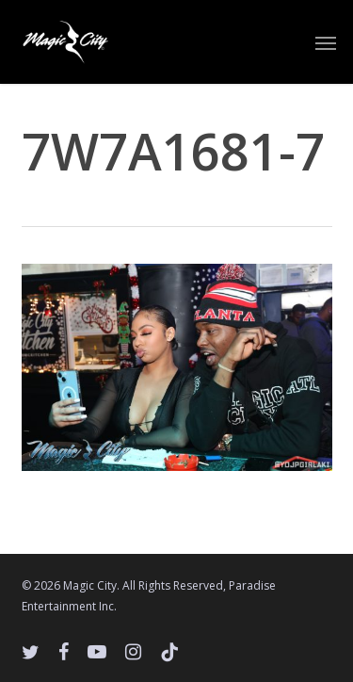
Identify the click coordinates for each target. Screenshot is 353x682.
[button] (325, 42)
